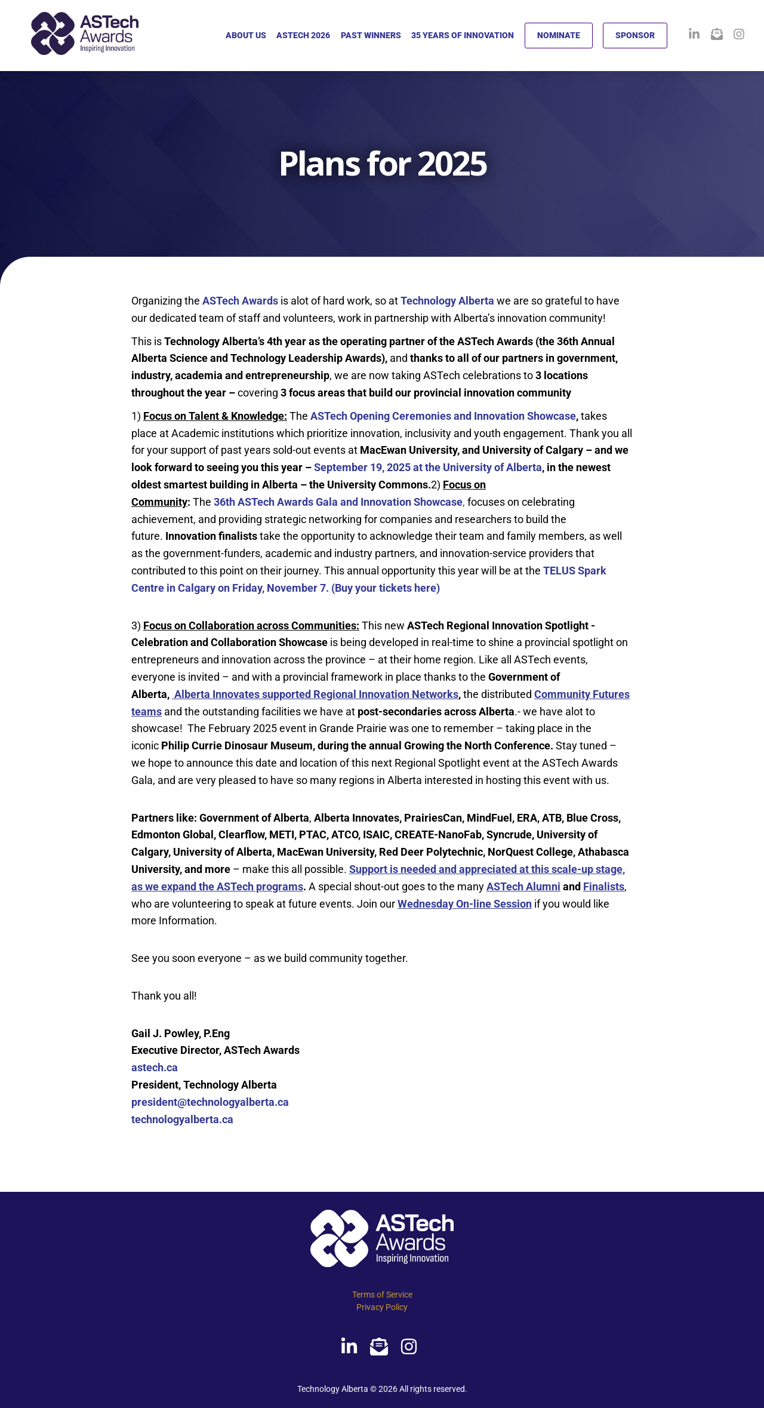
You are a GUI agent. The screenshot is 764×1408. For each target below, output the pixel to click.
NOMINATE (558, 35)
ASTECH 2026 (303, 35)
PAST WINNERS (371, 35)
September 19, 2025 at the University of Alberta (428, 467)
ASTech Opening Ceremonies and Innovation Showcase (443, 416)
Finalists (603, 886)
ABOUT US (246, 35)
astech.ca (154, 1067)
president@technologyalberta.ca (210, 1102)
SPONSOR (635, 35)
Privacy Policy (382, 1307)
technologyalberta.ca (182, 1119)
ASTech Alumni (523, 886)
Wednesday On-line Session (465, 903)
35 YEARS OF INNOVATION (462, 35)
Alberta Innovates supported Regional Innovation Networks (316, 694)
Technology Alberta (447, 300)
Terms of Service (382, 1294)
